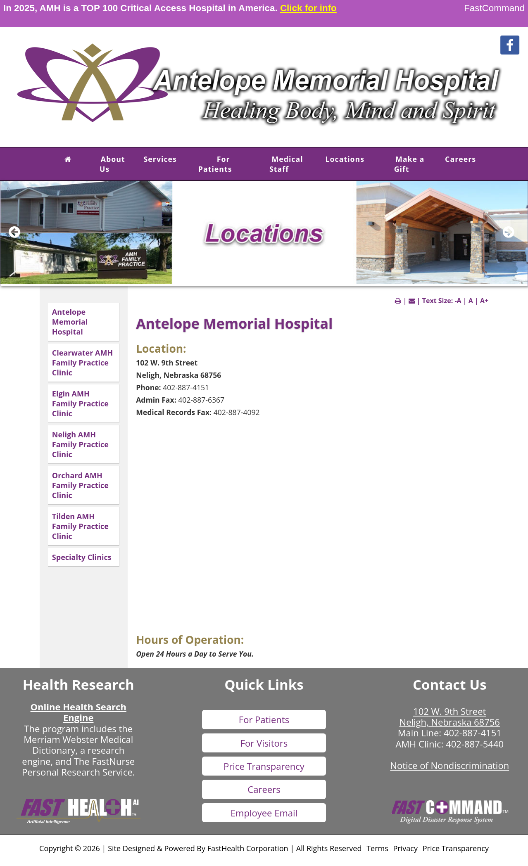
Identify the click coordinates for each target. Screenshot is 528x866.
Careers (460, 159)
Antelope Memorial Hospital (70, 322)
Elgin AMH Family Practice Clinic (80, 403)
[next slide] (513, 235)
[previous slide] (19, 235)
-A (457, 300)
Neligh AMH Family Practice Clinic (80, 444)
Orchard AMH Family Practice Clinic (80, 485)
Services (160, 159)
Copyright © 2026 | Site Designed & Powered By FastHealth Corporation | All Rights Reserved (200, 848)
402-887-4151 (473, 732)
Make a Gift (409, 164)
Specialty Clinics (82, 557)
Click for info (308, 8)
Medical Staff (286, 164)
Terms (377, 848)
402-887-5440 (475, 744)
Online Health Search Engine (78, 712)
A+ (484, 300)
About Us (112, 164)
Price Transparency (264, 766)
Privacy (405, 848)
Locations (345, 159)
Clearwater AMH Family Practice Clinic (82, 362)
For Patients (215, 164)
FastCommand (494, 8)
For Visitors (264, 743)
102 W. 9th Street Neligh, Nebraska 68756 (450, 716)
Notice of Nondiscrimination (449, 765)
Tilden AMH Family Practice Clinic (80, 526)
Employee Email (264, 813)
